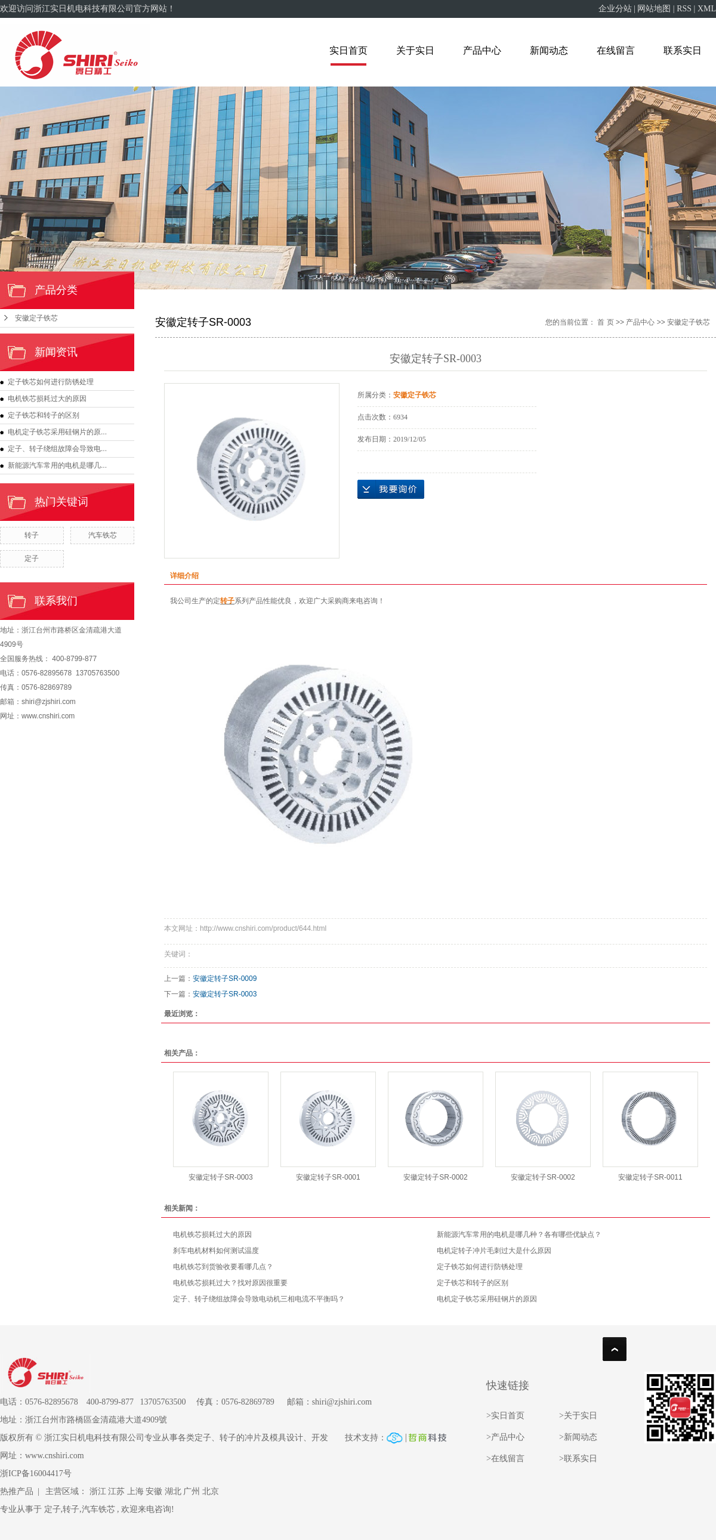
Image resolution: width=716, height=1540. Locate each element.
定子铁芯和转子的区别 (43, 415)
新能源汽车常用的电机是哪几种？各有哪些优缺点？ (519, 1234)
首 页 (605, 322)
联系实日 (682, 50)
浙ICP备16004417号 (36, 1473)
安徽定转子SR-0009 (225, 978)
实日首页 (348, 50)
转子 (31, 535)
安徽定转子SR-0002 (435, 1177)
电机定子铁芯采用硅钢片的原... (57, 432)
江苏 (116, 1491)
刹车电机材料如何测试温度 (216, 1250)
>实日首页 (506, 1415)
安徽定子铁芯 (36, 318)
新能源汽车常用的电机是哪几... (57, 465)
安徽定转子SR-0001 (328, 1177)
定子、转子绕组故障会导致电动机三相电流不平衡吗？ (259, 1299)
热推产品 (16, 1491)
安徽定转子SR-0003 (225, 994)
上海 (135, 1491)
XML (707, 8)
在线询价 (390, 489)
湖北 (173, 1491)
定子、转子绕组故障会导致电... (57, 449)
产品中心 (482, 50)
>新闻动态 (578, 1437)
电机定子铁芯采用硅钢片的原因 (487, 1299)
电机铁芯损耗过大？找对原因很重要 (230, 1283)
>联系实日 (578, 1458)
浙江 (98, 1491)
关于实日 (415, 50)
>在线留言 (505, 1458)
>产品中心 (505, 1437)
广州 (191, 1491)
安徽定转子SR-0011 (650, 1177)
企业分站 (615, 8)
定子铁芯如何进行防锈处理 (51, 382)
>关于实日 (578, 1415)
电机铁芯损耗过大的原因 (47, 398)
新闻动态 (549, 50)
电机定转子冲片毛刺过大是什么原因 (494, 1250)
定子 (31, 558)
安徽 (154, 1491)
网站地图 (654, 8)
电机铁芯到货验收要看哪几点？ (223, 1267)
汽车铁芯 (102, 535)
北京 (210, 1491)
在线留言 (616, 50)
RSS (684, 8)
